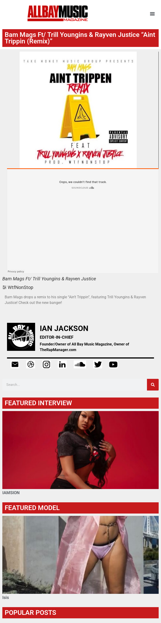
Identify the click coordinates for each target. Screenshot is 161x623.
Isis (5, 597)
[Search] (153, 385)
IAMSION (11, 492)
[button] (152, 13)
